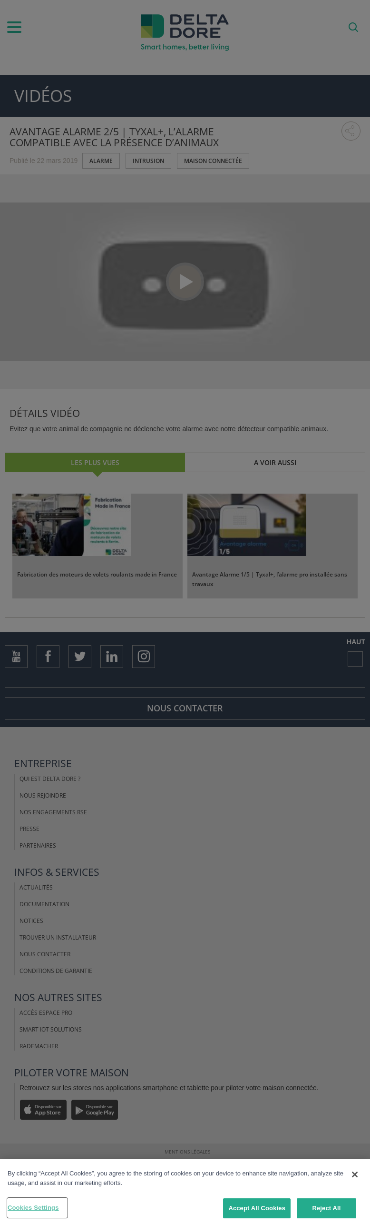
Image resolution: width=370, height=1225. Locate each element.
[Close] (354, 1174)
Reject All (326, 1208)
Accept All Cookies (256, 1208)
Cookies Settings (33, 1207)
